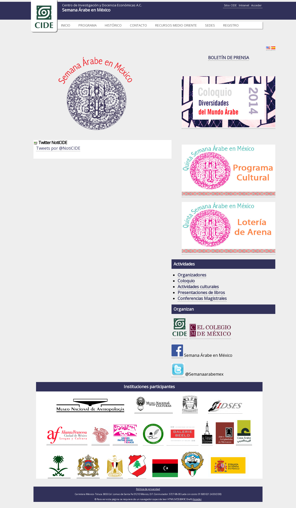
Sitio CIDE (230, 5)
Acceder (256, 5)
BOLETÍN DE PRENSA (228, 57)
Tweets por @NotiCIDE (58, 148)
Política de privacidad (148, 489)
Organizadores (192, 275)
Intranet (244, 5)
